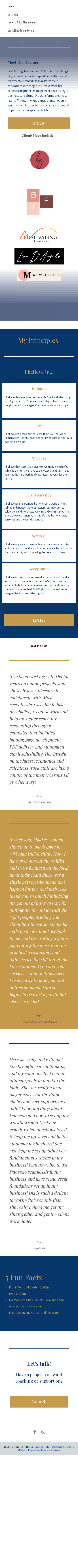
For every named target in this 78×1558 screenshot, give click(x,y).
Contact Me (39, 1401)
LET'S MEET (39, 123)
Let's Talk (39, 620)
